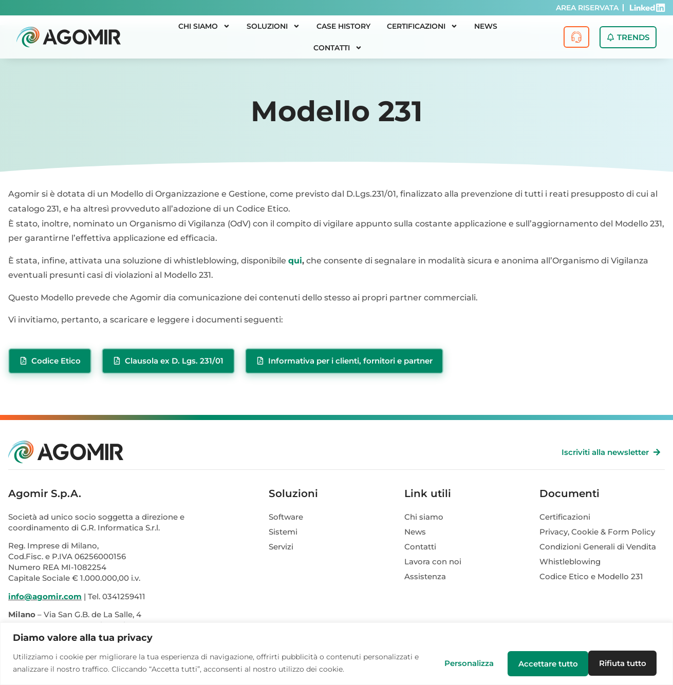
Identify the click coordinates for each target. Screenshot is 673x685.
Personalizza (464, 663)
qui (295, 260)
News (485, 26)
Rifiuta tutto (539, 663)
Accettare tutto (619, 663)
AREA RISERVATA (587, 7)
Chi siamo (204, 26)
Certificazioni (422, 26)
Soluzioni (273, 26)
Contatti (337, 47)
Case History (343, 26)
